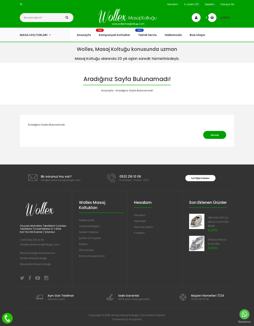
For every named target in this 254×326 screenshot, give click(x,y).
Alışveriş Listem (143, 227)
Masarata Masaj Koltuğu (35, 264)
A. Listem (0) (191, 4)
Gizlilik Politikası (88, 232)
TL (21, 4)
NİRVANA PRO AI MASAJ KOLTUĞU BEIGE (218, 222)
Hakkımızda (86, 220)
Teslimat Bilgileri (89, 226)
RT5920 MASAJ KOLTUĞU (217, 242)
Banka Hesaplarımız (92, 256)
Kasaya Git (227, 4)
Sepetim (210, 4)
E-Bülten (139, 233)
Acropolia (135, 319)
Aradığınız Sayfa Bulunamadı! (134, 90)
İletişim (83, 244)
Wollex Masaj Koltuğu (33, 258)
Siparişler (140, 221)
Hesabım (172, 4)
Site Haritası (86, 250)
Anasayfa (107, 90)
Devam (215, 135)
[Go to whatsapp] (244, 314)
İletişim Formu (200, 178)
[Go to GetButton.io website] (244, 322)
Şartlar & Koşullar (90, 238)
